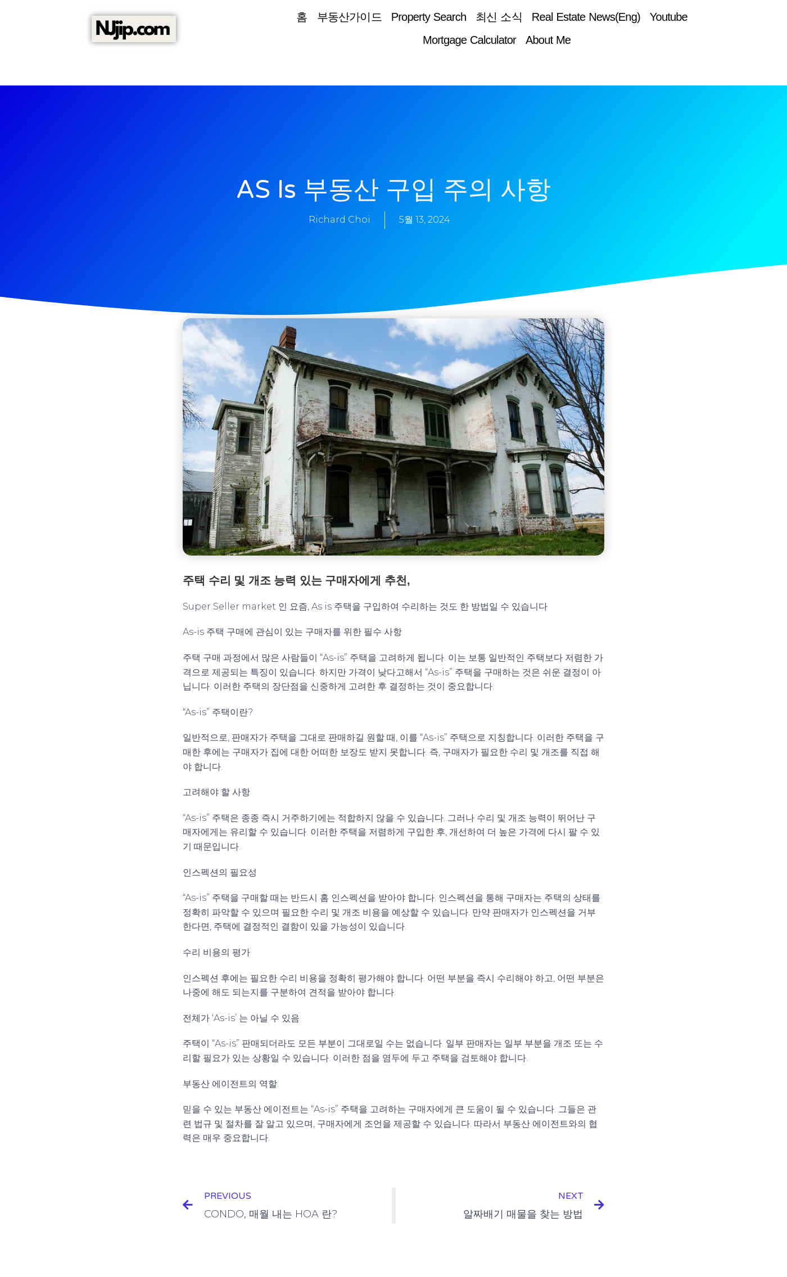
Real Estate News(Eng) (586, 17)
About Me (548, 40)
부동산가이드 (349, 17)
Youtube (669, 17)
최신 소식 (499, 17)
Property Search (429, 17)
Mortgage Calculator (469, 40)
